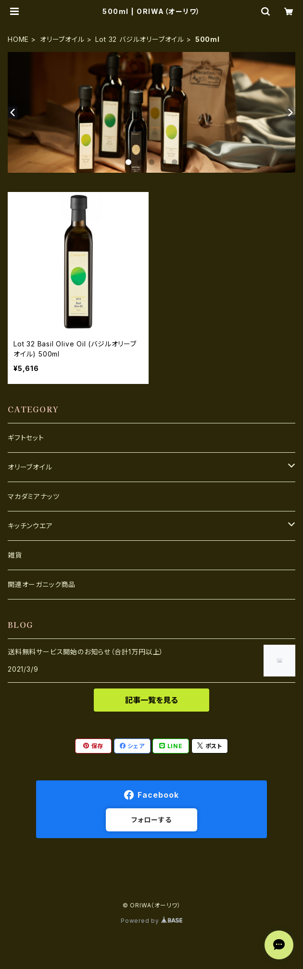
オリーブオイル (62, 39)
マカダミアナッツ (33, 496)
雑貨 (15, 555)
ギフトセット (26, 438)
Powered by (151, 920)
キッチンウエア (30, 526)
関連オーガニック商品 (42, 584)
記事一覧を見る (151, 700)
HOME (18, 39)
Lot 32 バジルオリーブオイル (139, 39)
